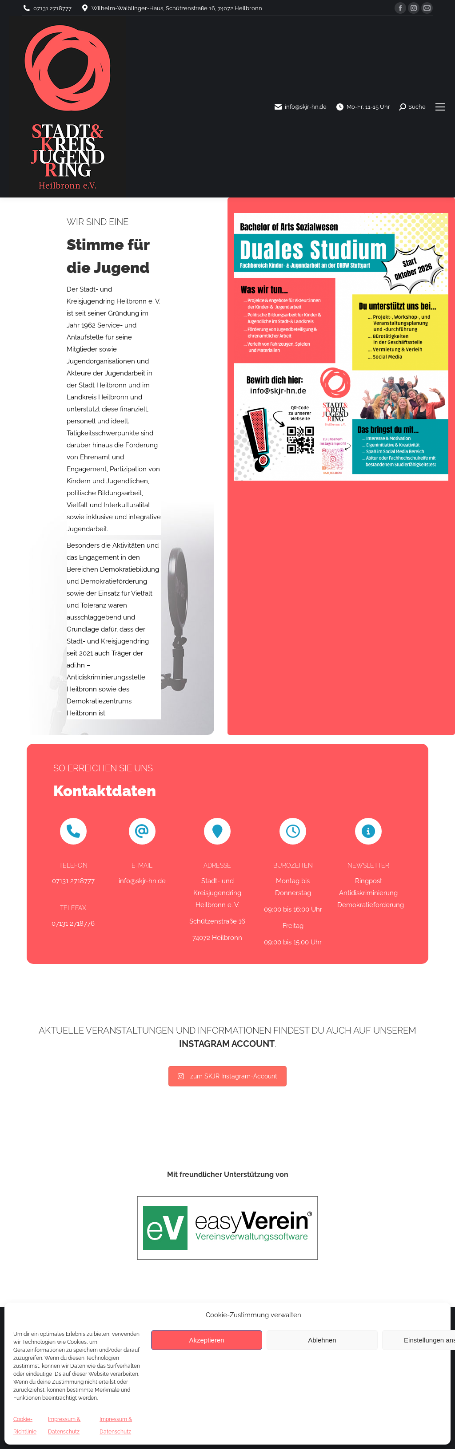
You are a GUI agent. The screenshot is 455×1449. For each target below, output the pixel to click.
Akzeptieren (206, 1340)
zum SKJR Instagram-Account (227, 1076)
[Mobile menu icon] (440, 107)
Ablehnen (322, 1340)
